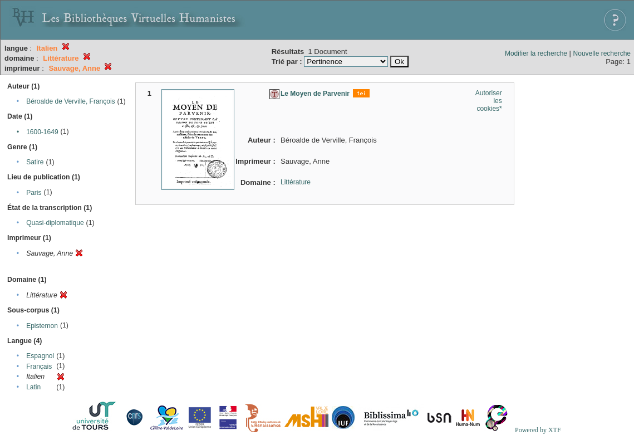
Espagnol (40, 356)
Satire (34, 162)
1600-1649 (42, 132)
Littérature (296, 182)
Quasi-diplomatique (54, 223)
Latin (33, 387)
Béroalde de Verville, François (70, 101)
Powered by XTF (538, 430)
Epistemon (42, 326)
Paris (33, 193)
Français (39, 366)
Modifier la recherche (536, 53)
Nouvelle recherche (602, 53)
